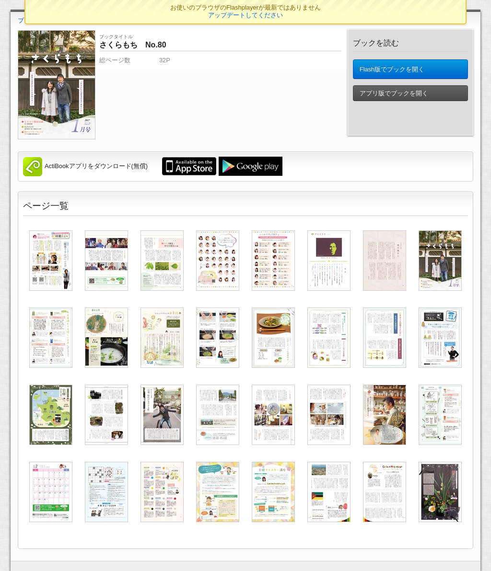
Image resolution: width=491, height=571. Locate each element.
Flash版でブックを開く (391, 70)
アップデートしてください (245, 15)
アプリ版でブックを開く (393, 95)
